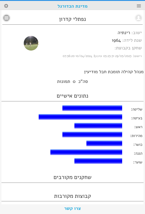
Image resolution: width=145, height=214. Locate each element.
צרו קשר (72, 208)
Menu (139, 6)
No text (6, 18)
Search (6, 6)
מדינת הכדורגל (72, 6)
